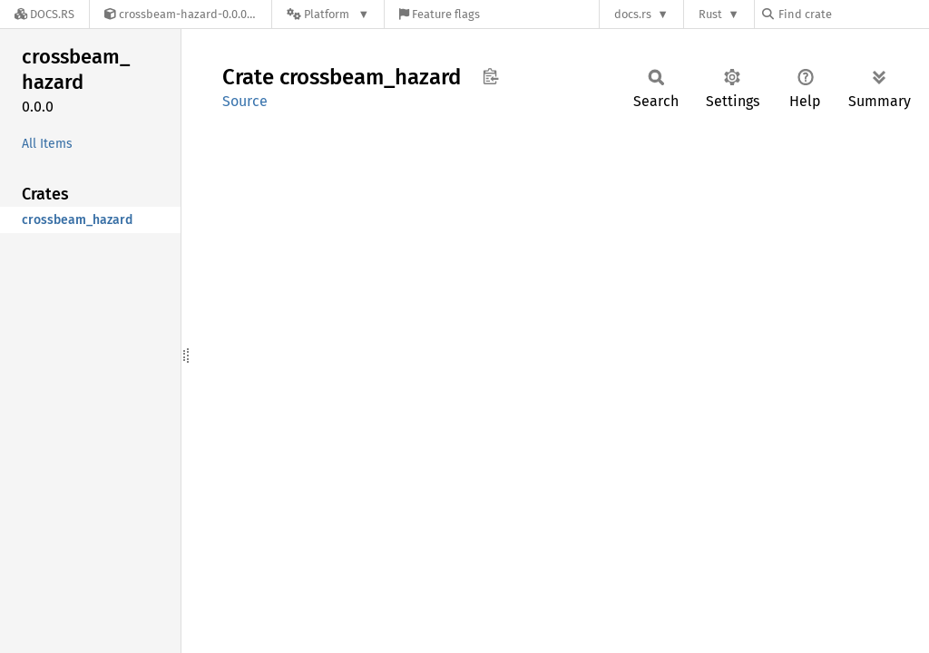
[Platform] (328, 14)
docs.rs (632, 14)
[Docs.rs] (44, 14)
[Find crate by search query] (853, 14)
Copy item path (490, 76)
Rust (710, 14)
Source (245, 101)
